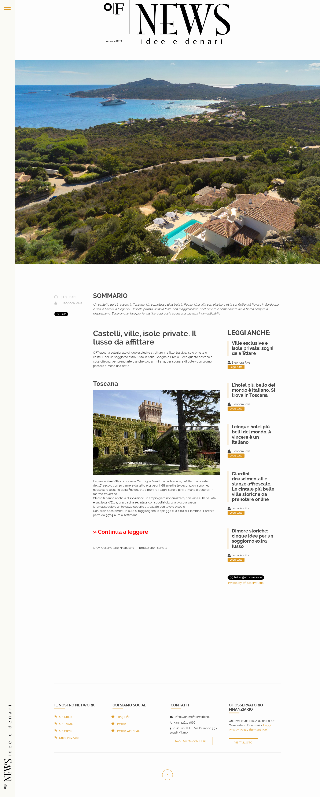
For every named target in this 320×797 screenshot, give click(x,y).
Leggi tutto (236, 366)
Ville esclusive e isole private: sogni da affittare (252, 348)
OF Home (63, 730)
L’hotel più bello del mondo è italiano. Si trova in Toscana (253, 390)
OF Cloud (63, 716)
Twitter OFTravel (125, 730)
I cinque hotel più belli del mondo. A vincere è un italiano (251, 434)
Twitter (118, 723)
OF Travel (63, 723)
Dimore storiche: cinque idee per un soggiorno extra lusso (252, 538)
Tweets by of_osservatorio (246, 583)
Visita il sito (243, 742)
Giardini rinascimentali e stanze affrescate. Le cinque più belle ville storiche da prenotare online (253, 486)
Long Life (120, 716)
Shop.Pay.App (66, 737)
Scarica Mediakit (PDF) (191, 740)
